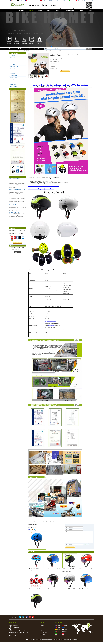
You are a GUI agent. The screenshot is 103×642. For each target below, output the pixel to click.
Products (30, 10)
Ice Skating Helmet (13, 75)
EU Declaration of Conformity (14, 178)
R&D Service (12, 55)
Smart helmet (12, 82)
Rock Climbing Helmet (14, 66)
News (90, 10)
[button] (50, 46)
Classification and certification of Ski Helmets (17, 189)
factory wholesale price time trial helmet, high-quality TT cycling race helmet (61, 85)
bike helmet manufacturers (14, 212)
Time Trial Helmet (27, 50)
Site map (42, 630)
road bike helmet (34, 521)
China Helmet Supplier (47, 521)
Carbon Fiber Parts (13, 79)
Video (48, 10)
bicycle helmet (39, 521)
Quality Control (70, 10)
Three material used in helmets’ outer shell (16, 197)
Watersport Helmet (13, 84)
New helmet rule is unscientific (14, 204)
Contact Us (81, 10)
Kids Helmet (12, 62)
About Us (21, 10)
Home (12, 10)
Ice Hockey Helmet (13, 77)
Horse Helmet (30, 49)
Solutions (40, 10)
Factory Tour (58, 10)
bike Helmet (21, 49)
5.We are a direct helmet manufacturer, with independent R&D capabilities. (43, 186)
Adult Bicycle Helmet (19, 50)
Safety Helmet (12, 73)
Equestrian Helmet (13, 68)
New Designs (12, 57)
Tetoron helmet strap (51, 325)
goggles (53, 521)
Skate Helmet (12, 64)
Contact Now (17, 243)
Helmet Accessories (13, 86)
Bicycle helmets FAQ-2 (13, 181)
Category (13, 50)
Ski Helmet (12, 70)
